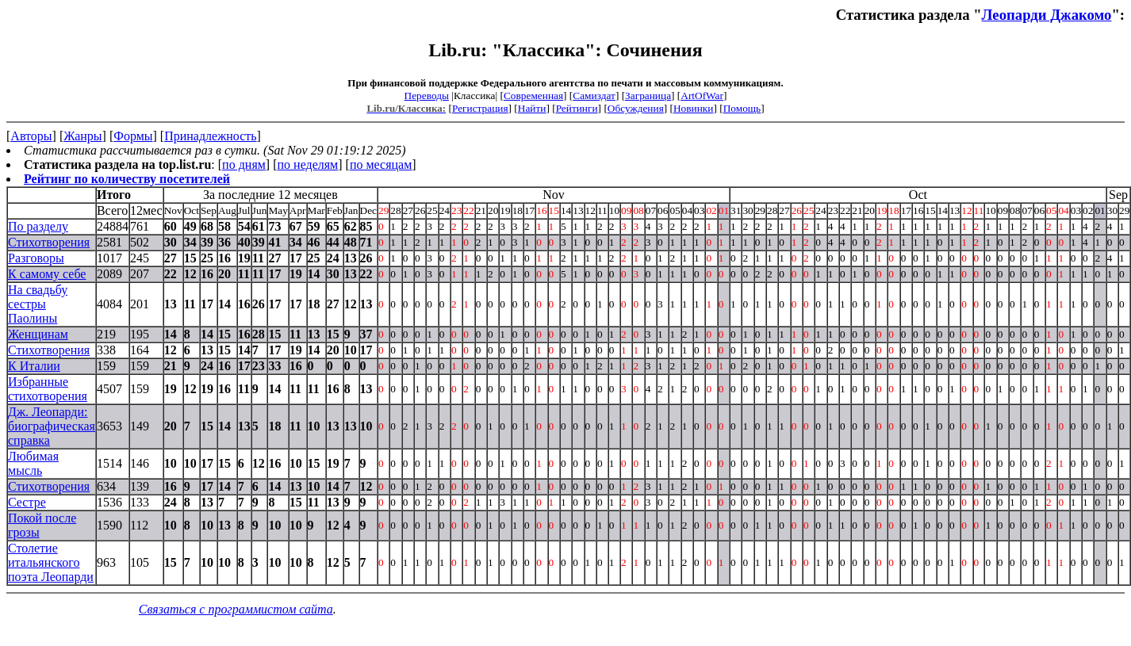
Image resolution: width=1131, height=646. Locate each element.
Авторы (31, 136)
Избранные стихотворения (47, 389)
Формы (132, 136)
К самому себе (47, 274)
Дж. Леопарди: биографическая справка (51, 426)
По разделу (38, 226)
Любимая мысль (33, 463)
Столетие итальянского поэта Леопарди (51, 562)
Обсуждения (636, 108)
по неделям (308, 164)
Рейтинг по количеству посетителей (127, 178)
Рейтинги (577, 108)
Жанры (82, 136)
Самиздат (594, 95)
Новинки (693, 108)
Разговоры (36, 258)
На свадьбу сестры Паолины (37, 304)
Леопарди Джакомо (1047, 14)
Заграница (648, 95)
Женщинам (38, 334)
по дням (244, 164)
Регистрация (480, 108)
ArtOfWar (702, 95)
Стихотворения (49, 242)
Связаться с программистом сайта (236, 609)
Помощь (742, 108)
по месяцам (381, 164)
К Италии (34, 366)
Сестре (27, 502)
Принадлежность (210, 136)
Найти (532, 108)
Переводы (426, 95)
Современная (533, 95)
